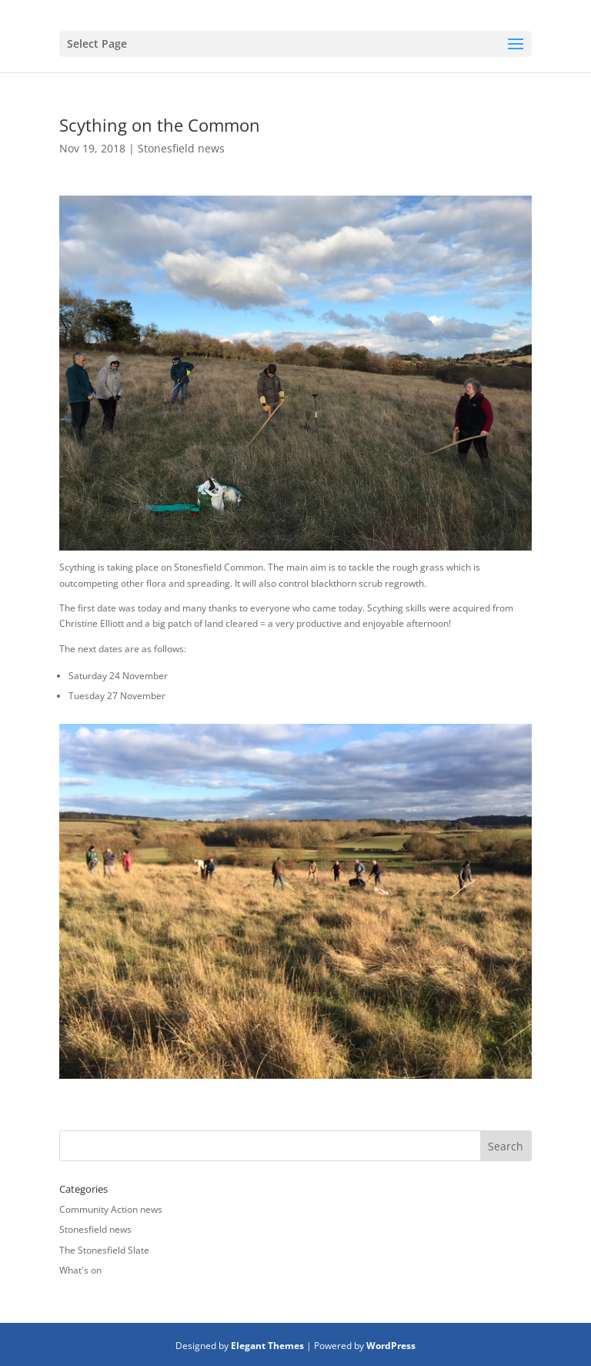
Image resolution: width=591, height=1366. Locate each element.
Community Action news (110, 1209)
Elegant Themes (267, 1345)
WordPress (391, 1345)
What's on (80, 1270)
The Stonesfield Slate (104, 1250)
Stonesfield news (181, 148)
